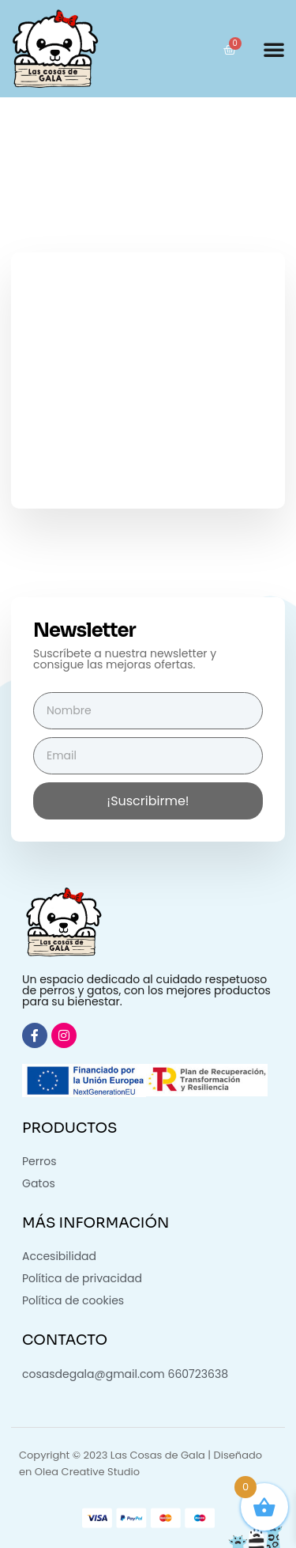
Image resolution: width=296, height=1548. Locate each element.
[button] (273, 49)
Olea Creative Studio (87, 1471)
